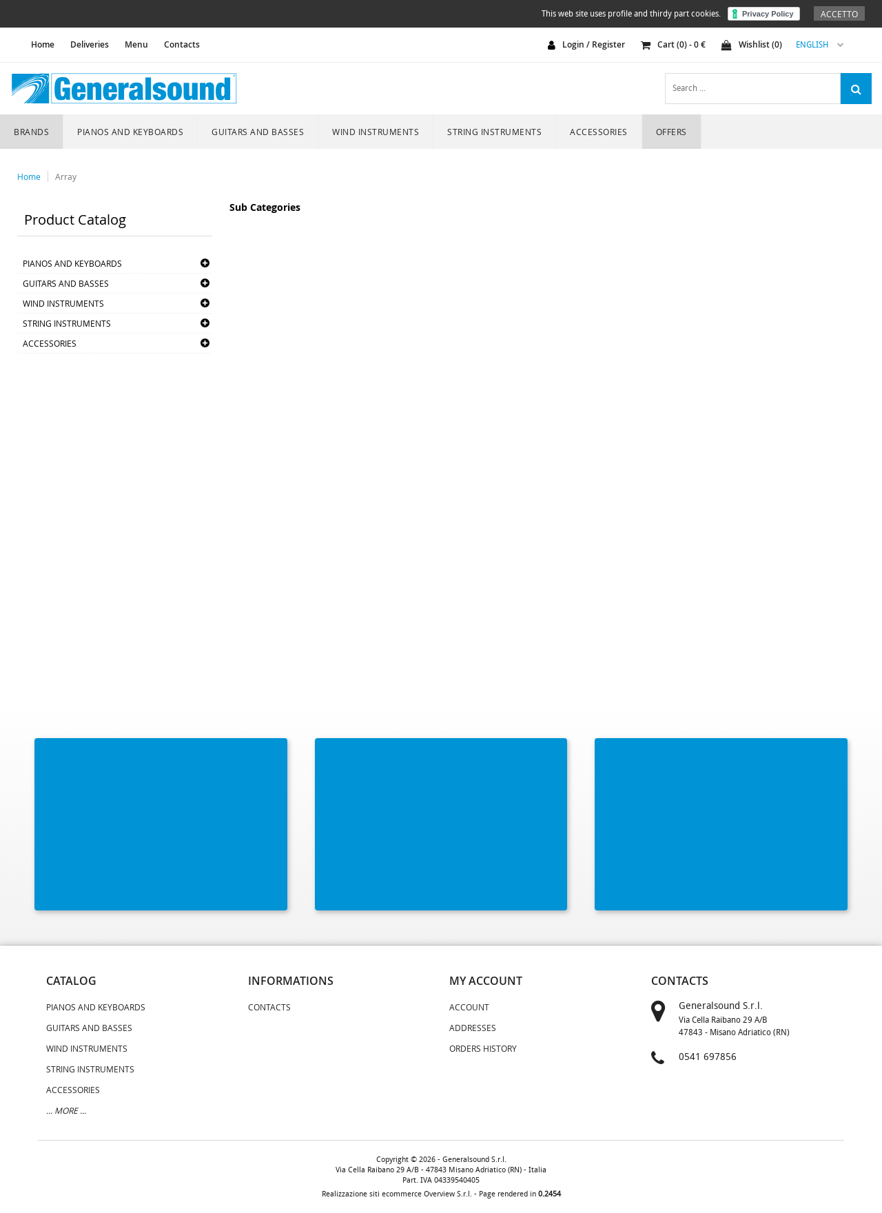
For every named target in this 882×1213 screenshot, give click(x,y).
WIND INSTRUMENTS (375, 131)
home (42, 44)
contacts (679, 980)
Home (29, 176)
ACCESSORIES (599, 131)
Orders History (483, 1048)
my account (485, 980)
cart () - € (673, 44)
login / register (593, 44)
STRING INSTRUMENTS (494, 131)
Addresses (472, 1027)
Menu (136, 44)
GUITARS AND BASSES (258, 131)
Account (469, 1006)
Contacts (182, 44)
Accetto (839, 13)
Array (65, 176)
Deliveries (89, 44)
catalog (71, 980)
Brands (31, 131)
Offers (671, 131)
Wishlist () (751, 44)
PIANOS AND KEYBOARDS (130, 131)
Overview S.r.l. (448, 1194)
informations (291, 980)
